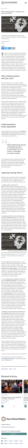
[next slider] (2, 406)
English (6, 441)
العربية (21, 441)
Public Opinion (4, 368)
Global (10, 368)
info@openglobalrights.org (8, 427)
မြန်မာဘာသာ (3, 402)
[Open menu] (26, 2)
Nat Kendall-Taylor (6, 41)
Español (2, 43)
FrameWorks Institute (8, 358)
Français (11, 441)
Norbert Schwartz (8, 293)
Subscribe (13, 434)
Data (15, 368)
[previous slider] (25, 406)
